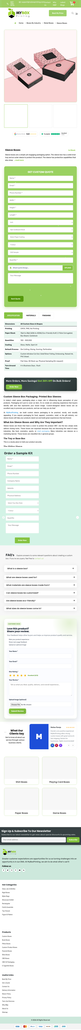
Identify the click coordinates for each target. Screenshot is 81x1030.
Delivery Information (8, 994)
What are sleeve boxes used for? (21, 578)
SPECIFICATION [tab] (13, 316)
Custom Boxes (7, 940)
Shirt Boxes (21, 782)
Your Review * (14, 680)
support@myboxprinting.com (31, 2)
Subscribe (73, 840)
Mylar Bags (5, 900)
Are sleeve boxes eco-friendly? (21, 601)
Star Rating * (13, 672)
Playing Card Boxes (59, 782)
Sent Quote (15, 299)
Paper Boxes (21, 813)
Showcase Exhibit (8, 904)
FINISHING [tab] (46, 316)
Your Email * (13, 662)
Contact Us (5, 991)
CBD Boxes (5, 963)
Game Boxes (59, 813)
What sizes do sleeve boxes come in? (23, 609)
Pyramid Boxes (7, 955)
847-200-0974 (10, 3)
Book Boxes (6, 944)
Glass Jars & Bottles (8, 893)
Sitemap (4, 1017)
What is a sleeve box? (17, 569)
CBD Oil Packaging (8, 966)
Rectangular (6, 908)
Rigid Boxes (6, 897)
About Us (5, 1013)
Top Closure (6, 915)
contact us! (39, 559)
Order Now (15, 387)
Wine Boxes (6, 959)
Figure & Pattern (7, 919)
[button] (77, 517)
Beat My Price (57, 13)
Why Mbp (5, 1009)
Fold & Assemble (7, 911)
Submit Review (17, 712)
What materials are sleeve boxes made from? (28, 585)
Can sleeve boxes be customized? (22, 593)
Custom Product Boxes (9, 951)
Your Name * (13, 652)
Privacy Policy (6, 1002)
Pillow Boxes (6, 948)
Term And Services (8, 1005)
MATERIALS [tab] (31, 316)
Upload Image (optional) (17, 700)
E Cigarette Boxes (8, 970)
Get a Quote (6, 987)
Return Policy (6, 998)
